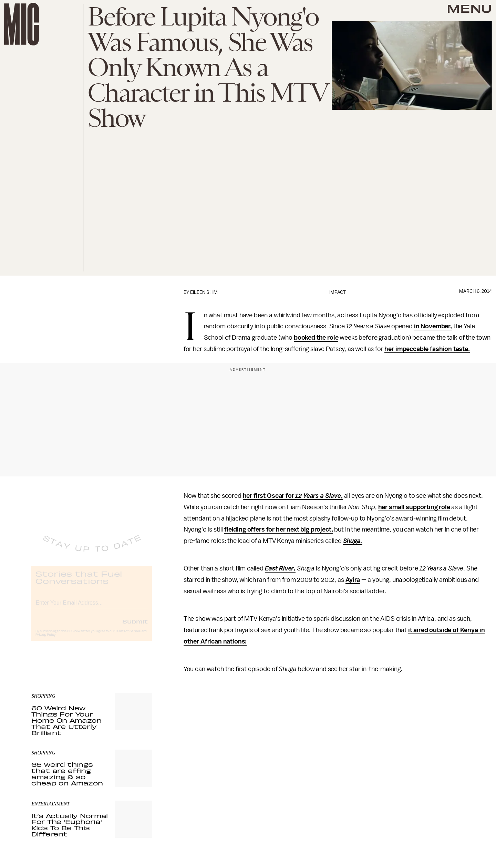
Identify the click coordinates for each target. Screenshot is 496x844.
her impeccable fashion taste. (426, 349)
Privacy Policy (45, 640)
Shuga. (352, 540)
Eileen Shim (204, 292)
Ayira (352, 579)
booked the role (316, 337)
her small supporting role (414, 507)
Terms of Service (128, 636)
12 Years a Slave (318, 495)
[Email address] (91, 607)
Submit (135, 626)
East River (279, 568)
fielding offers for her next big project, (278, 529)
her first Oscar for (269, 495)
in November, (433, 326)
